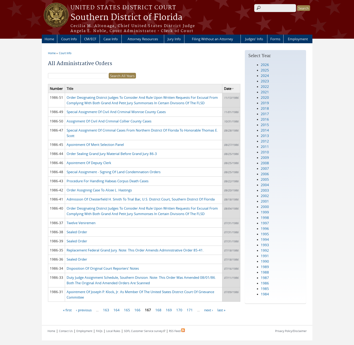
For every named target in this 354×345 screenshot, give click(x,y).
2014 (265, 130)
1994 (265, 239)
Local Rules (113, 331)
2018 (265, 108)
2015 (265, 124)
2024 (265, 75)
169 (169, 309)
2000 (265, 206)
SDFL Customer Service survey (144, 331)
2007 (265, 168)
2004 (265, 185)
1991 (265, 256)
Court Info (69, 39)
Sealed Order (77, 232)
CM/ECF (90, 39)
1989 (265, 266)
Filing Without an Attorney (212, 39)
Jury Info (174, 39)
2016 (265, 119)
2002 (265, 195)
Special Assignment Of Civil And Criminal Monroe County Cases (116, 111)
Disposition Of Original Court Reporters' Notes (103, 268)
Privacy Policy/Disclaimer (291, 331)
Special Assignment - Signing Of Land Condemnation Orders (114, 172)
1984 (265, 294)
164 (116, 309)
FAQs (99, 331)
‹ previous (84, 309)
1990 (265, 261)
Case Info (110, 39)
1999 (265, 212)
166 (137, 309)
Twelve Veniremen (81, 223)
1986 (265, 283)
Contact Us (66, 331)
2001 (265, 201)
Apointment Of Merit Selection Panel (95, 144)
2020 (265, 97)
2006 (265, 174)
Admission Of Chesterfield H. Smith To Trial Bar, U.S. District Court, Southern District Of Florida (141, 199)
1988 (265, 272)
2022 (265, 86)
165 (127, 309)
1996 (265, 228)
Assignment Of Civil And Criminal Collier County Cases (109, 121)
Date (229, 88)
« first (67, 309)
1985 (265, 288)
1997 (265, 223)
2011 (265, 146)
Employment (298, 39)
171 (190, 309)
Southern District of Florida (126, 17)
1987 (265, 277)
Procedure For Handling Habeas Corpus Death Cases (107, 181)
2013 (265, 135)
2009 (265, 157)
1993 (265, 245)
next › (208, 309)
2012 (265, 141)
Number (56, 88)
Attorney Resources (143, 39)
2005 (265, 179)
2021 (265, 92)
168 (158, 309)
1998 (265, 217)
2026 (265, 64)
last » (221, 309)
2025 (265, 70)
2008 (265, 163)
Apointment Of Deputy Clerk (89, 162)
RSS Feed (177, 331)
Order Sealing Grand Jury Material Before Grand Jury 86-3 (112, 153)
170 (179, 309)
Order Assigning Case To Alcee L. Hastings (99, 190)
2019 (265, 103)
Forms (275, 39)
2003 (265, 190)
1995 (265, 234)
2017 (265, 114)
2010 (265, 152)
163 (106, 309)
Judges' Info (254, 39)
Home (49, 39)
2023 (265, 81)
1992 (265, 250)
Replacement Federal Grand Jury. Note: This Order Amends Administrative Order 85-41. (135, 250)
